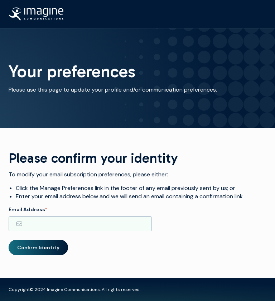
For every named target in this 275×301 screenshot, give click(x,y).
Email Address (28, 209)
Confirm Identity (38, 247)
